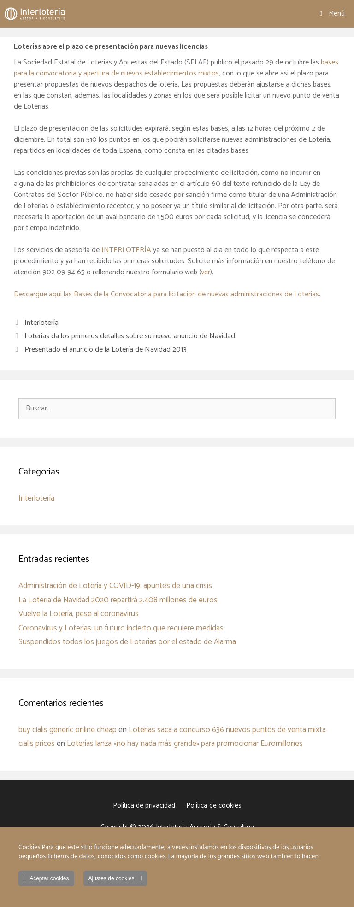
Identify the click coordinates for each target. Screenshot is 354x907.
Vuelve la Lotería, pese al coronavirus (78, 613)
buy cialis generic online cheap (67, 729)
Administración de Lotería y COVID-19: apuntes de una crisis (115, 585)
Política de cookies (214, 805)
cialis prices (36, 743)
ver (205, 272)
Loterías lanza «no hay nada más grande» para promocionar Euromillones (185, 743)
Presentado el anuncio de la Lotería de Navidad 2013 (105, 349)
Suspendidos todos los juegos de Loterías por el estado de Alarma (127, 641)
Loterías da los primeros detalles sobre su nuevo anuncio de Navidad (129, 336)
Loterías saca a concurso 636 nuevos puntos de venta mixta (227, 729)
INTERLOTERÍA (127, 250)
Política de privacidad (144, 805)
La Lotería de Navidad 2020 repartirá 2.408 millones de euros (118, 600)
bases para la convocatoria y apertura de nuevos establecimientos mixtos (176, 68)
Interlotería (41, 323)
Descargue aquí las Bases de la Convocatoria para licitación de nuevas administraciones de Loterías (166, 294)
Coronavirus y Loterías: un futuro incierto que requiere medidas (121, 628)
